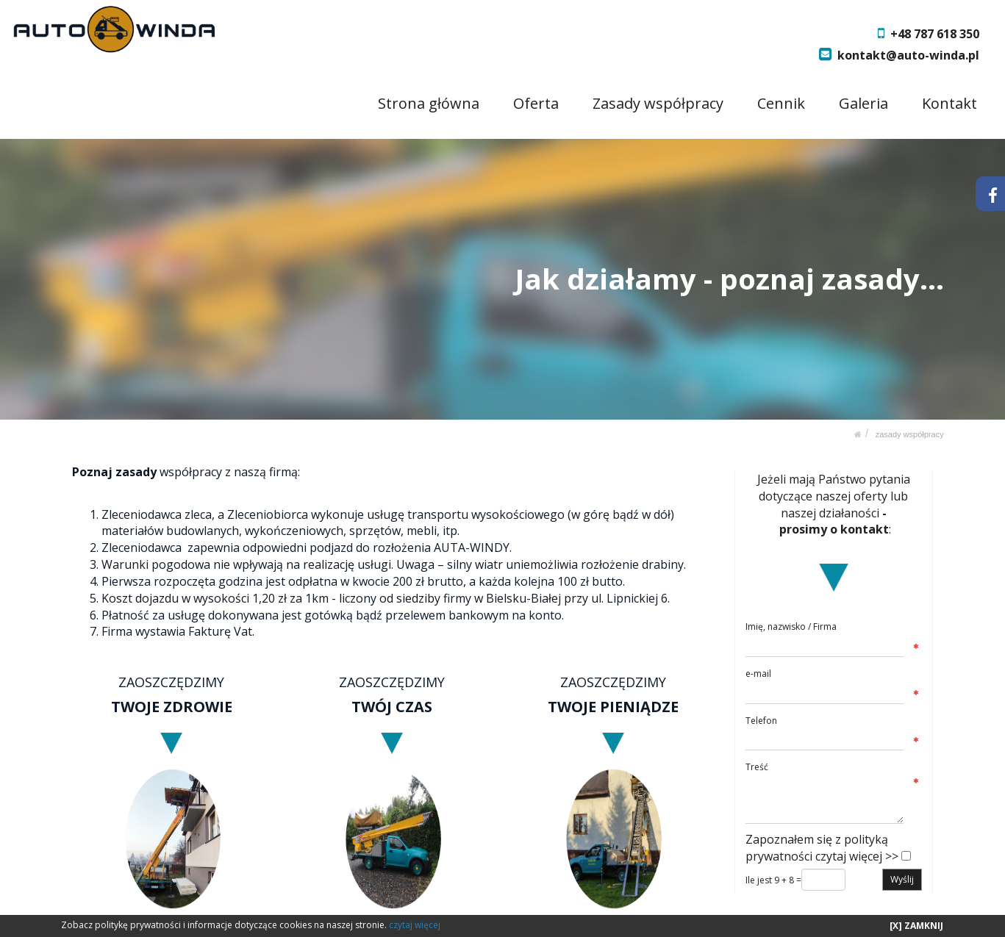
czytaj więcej (414, 925)
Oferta (536, 102)
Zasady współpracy (658, 102)
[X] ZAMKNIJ (916, 925)
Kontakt (949, 102)
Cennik (782, 102)
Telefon (761, 720)
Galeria (863, 102)
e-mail (758, 673)
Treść (756, 767)
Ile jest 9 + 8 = (773, 880)
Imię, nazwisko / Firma (791, 626)
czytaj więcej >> (856, 856)
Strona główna (429, 102)
